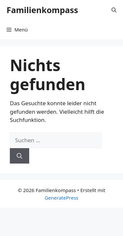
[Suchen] (19, 156)
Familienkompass (42, 9)
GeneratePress (61, 197)
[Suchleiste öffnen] (114, 10)
